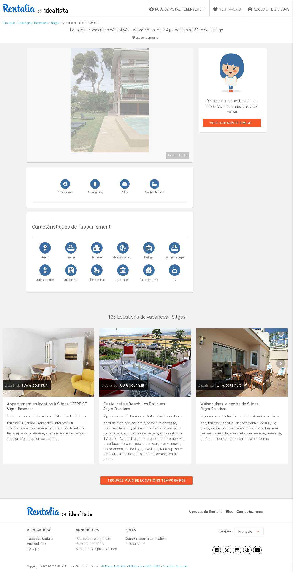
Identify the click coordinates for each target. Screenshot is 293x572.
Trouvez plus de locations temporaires (146, 480)
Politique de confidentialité (144, 566)
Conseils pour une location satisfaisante (145, 541)
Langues (225, 531)
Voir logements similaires (234, 123)
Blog (229, 511)
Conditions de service (175, 566)
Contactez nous (250, 511)
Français (249, 531)
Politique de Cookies (114, 566)
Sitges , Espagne (145, 38)
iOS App (33, 549)
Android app (36, 543)
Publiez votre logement (94, 538)
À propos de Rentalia (205, 511)
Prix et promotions (90, 543)
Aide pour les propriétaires (96, 549)
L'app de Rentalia (40, 538)
